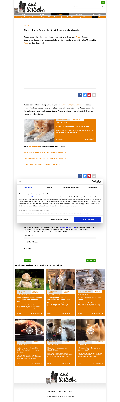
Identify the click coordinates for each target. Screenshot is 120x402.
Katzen (78, 37)
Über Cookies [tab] (92, 187)
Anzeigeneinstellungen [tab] (71, 187)
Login (103, 2)
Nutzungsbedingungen (68, 227)
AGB (70, 391)
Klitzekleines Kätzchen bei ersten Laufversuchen (42, 165)
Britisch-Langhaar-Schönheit (72, 105)
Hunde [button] (41, 14)
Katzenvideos (34, 146)
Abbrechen (27, 260)
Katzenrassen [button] (87, 17)
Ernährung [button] (57, 17)
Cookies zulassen (88, 219)
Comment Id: (28, 236)
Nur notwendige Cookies (59, 219)
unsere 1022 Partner (31, 197)
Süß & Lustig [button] (18, 17)
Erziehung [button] (27, 17)
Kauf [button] (63, 17)
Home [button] (23, 14)
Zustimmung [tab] (28, 187)
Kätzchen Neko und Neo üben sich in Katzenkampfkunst (45, 158)
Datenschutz (62, 391)
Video (26, 43)
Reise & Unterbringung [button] (74, 17)
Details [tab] (49, 187)
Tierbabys (27, 25)
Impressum (52, 391)
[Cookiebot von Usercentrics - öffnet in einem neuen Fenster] (93, 181)
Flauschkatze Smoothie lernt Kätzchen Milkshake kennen (45, 152)
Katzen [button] (60, 14)
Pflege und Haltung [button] (46, 17)
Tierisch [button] (78, 14)
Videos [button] (95, 17)
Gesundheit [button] (35, 17)
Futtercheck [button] (97, 14)
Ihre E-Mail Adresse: (31, 242)
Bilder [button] (100, 17)
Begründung (28, 248)
